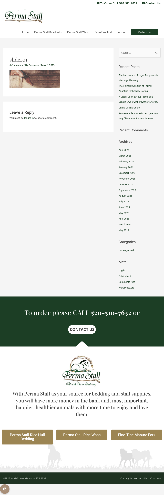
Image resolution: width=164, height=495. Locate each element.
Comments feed (128, 292)
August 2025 (126, 206)
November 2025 (127, 189)
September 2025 (128, 200)
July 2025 (124, 212)
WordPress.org (127, 298)
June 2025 (124, 218)
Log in (122, 281)
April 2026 (124, 160)
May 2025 (124, 223)
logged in (29, 118)
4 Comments (16, 65)
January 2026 (126, 178)
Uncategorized (127, 261)
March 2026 (125, 166)
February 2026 (126, 172)
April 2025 (124, 229)
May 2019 (124, 240)
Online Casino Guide (130, 113)
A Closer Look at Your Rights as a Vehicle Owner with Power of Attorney (138, 102)
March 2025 (125, 235)
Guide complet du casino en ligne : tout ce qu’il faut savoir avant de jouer (138, 124)
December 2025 (127, 183)
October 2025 (126, 195)
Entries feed (125, 286)
